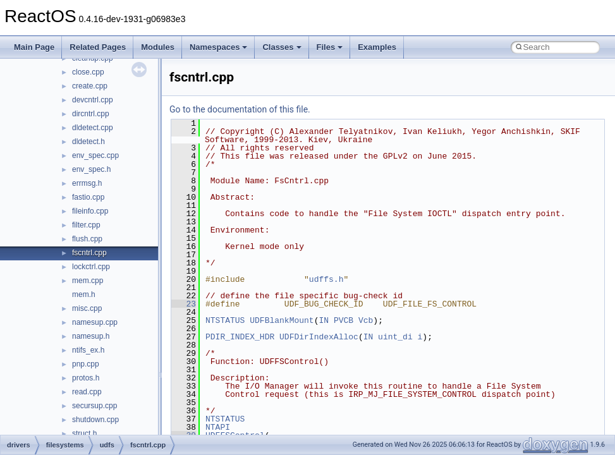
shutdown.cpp (95, 419)
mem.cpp (87, 280)
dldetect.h (88, 141)
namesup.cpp (95, 322)
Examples (377, 47)
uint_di (395, 337)
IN (324, 320)
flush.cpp (87, 238)
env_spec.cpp (95, 155)
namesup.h (90, 336)
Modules (157, 47)
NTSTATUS (225, 320)
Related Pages (98, 47)
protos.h (85, 377)
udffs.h (326, 279)
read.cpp (87, 391)
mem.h (83, 294)
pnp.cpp (85, 364)
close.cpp (88, 72)
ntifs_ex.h (88, 350)
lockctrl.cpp (91, 266)
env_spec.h (91, 169)
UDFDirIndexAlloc (318, 337)
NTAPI (217, 427)
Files (330, 47)
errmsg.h (87, 183)
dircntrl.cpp (90, 113)
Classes (281, 47)
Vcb (365, 320)
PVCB (343, 320)
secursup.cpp (94, 405)
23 (183, 304)
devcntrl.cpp (92, 99)
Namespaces (219, 47)
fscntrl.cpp (89, 252)
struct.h (84, 433)
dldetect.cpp (92, 127)
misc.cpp (87, 308)
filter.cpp (86, 225)
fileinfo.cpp (90, 211)
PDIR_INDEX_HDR (239, 337)
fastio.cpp (88, 197)
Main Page (34, 47)
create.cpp (89, 86)
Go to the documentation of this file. (239, 109)
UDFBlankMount (282, 320)
